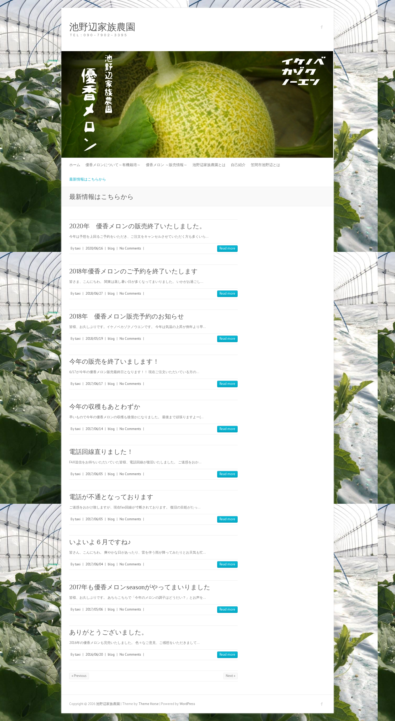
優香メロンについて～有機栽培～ (113, 164)
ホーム (74, 164)
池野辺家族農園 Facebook (322, 27)
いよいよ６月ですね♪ (100, 541)
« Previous (79, 676)
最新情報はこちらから (87, 179)
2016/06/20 (94, 654)
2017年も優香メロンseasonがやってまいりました (139, 587)
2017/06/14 (94, 429)
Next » (230, 676)
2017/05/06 (94, 609)
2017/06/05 (94, 474)
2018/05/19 (94, 338)
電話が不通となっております (111, 496)
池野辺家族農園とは (209, 164)
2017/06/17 (94, 383)
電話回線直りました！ (101, 451)
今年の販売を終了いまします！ (114, 361)
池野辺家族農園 (102, 27)
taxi (78, 248)
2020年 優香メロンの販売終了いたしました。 (137, 226)
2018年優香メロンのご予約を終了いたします (133, 271)
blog (111, 248)
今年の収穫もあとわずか (104, 406)
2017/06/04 (94, 564)
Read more (227, 248)
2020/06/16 (94, 248)
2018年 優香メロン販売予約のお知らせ (126, 316)
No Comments (130, 248)
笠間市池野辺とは (265, 164)
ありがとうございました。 (108, 632)
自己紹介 (238, 164)
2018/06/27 (94, 293)
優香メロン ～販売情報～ (166, 164)
